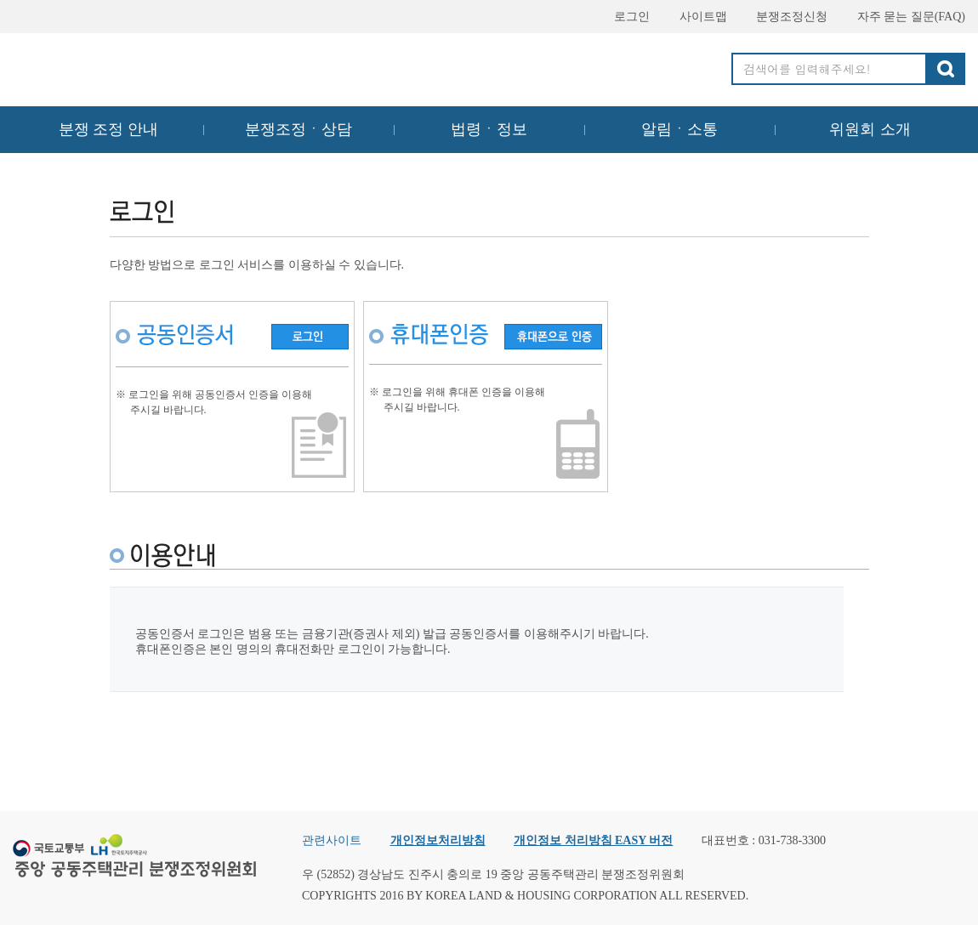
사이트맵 (695, 16)
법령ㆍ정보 (489, 129)
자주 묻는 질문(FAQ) (903, 16)
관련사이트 (331, 840)
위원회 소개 (870, 129)
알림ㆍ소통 (679, 129)
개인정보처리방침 (438, 840)
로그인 (624, 16)
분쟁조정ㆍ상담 (298, 129)
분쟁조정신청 (784, 16)
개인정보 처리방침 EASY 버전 (593, 840)
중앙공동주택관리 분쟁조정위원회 (136, 65)
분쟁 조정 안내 (108, 129)
